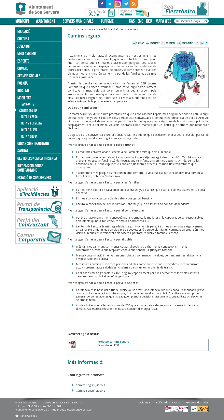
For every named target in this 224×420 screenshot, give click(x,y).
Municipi (22, 21)
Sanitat (22, 150)
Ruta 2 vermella (31, 123)
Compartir (187, 43)
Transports (26, 104)
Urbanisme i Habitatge (33, 143)
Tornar (140, 43)
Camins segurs (128, 29)
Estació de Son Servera (34, 177)
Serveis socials (28, 75)
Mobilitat (109, 29)
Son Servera (39, 9)
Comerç (22, 68)
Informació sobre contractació (30, 168)
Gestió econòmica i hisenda (37, 158)
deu (149, 21)
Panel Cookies (28, 415)
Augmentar (207, 43)
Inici (70, 29)
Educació (23, 31)
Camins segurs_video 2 (90, 390)
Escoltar (170, 43)
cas (132, 21)
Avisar (198, 43)
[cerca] (189, 21)
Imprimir (155, 43)
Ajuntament (45, 21)
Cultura (23, 38)
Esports (23, 61)
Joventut (24, 46)
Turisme (107, 21)
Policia (22, 83)
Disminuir (202, 43)
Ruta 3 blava (29, 130)
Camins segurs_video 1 (90, 385)
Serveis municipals (78, 21)
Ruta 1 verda (29, 117)
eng (140, 21)
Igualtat (23, 90)
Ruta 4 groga (29, 136)
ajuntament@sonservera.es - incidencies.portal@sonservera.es (53, 409)
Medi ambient (26, 53)
